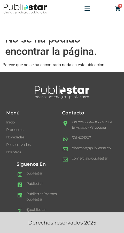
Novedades (15, 137)
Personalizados (18, 144)
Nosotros (13, 152)
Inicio (10, 122)
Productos (14, 129)
